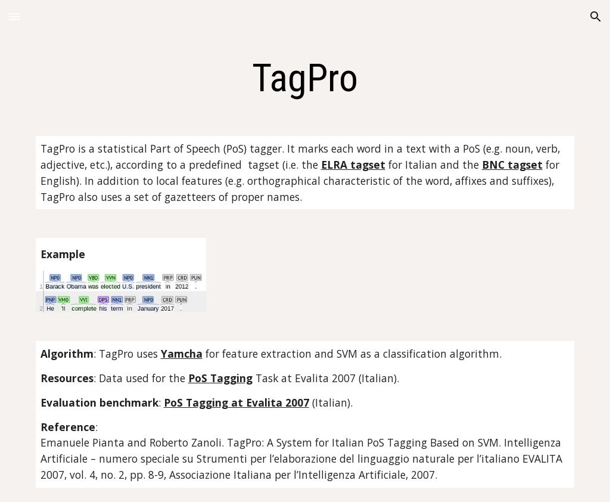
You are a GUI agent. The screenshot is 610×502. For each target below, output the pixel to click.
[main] (305, 78)
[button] (14, 16)
